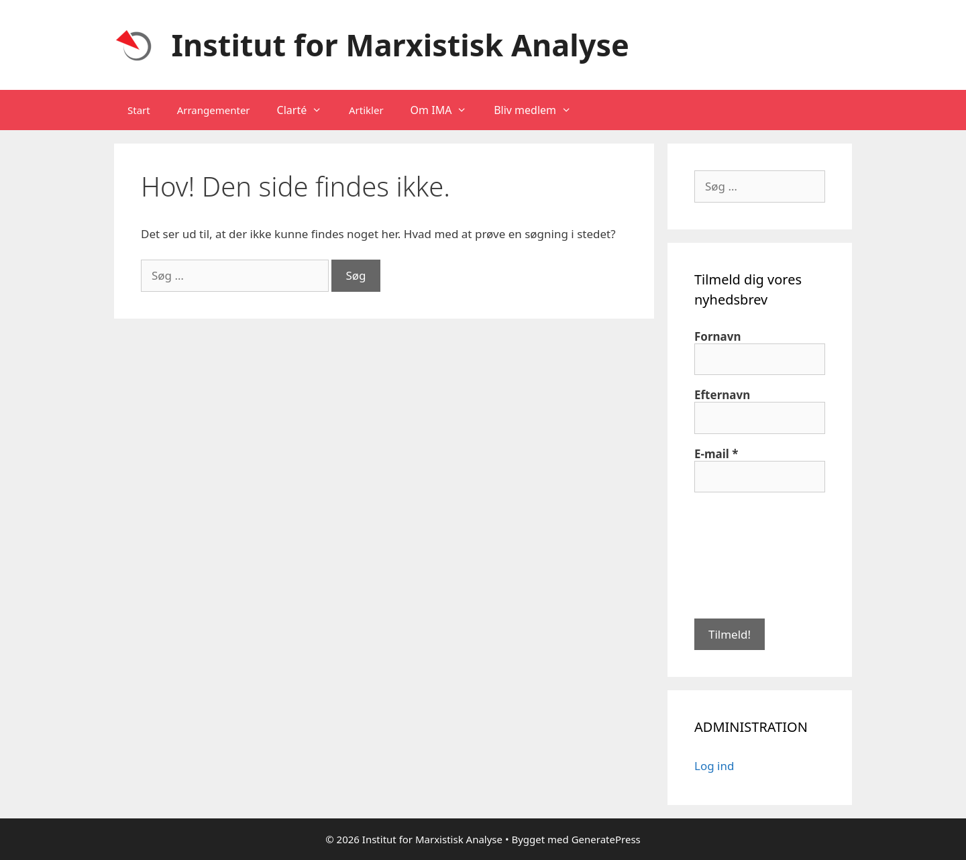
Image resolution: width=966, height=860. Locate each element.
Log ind (714, 765)
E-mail (716, 454)
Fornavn (717, 336)
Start (138, 110)
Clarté (306, 110)
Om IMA (446, 110)
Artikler (366, 110)
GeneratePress (606, 839)
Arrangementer (213, 110)
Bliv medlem (539, 110)
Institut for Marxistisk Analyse (400, 44)
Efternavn (722, 395)
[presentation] (749, 554)
